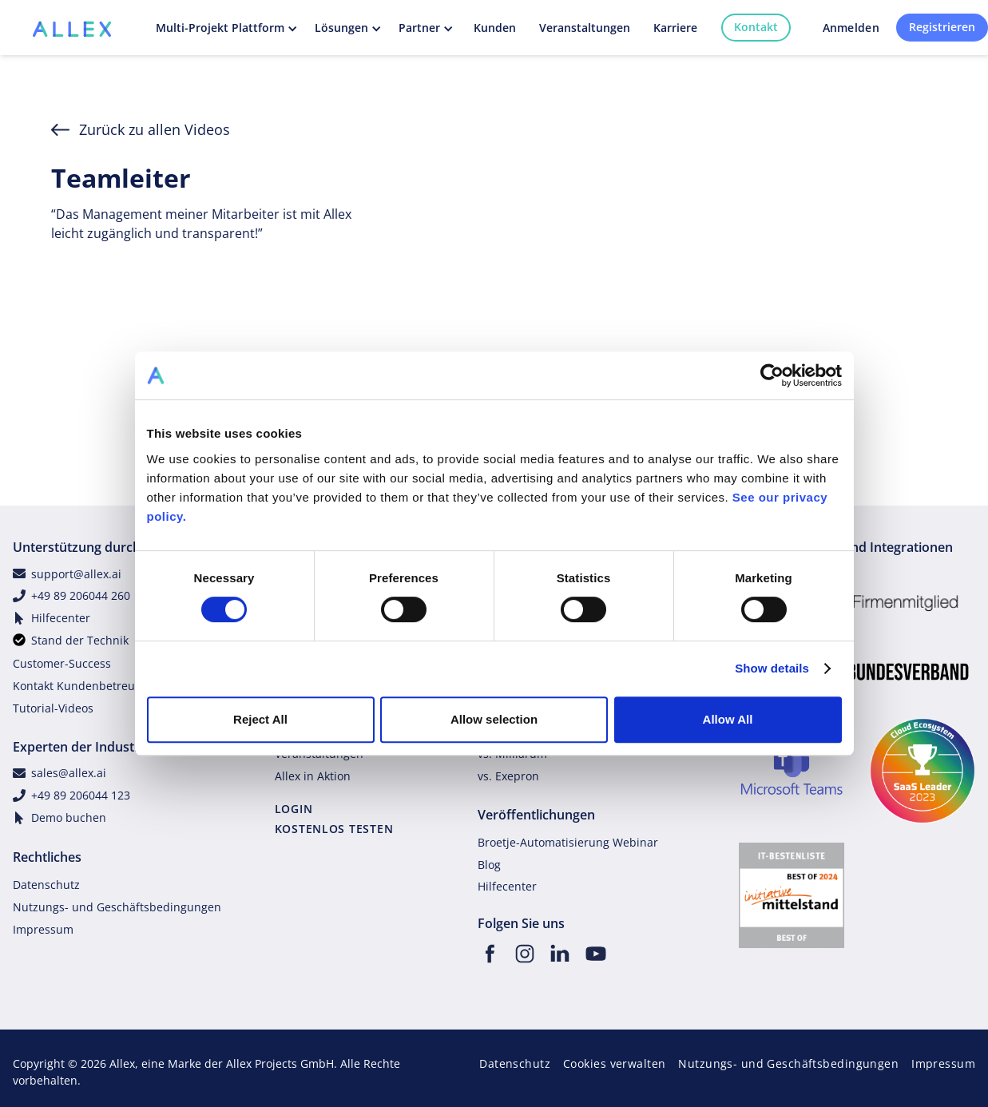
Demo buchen (68, 817)
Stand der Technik (80, 640)
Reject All (260, 719)
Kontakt (756, 26)
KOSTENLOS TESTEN (334, 828)
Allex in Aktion (313, 776)
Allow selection (494, 719)
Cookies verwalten (614, 1063)
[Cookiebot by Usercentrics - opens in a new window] (772, 375)
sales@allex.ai (68, 772)
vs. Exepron (508, 776)
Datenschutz (46, 884)
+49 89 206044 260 (80, 595)
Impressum (43, 929)
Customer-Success (62, 663)
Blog (489, 864)
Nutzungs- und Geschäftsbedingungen (117, 907)
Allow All (728, 719)
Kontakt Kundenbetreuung (84, 685)
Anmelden (851, 27)
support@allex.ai (76, 573)
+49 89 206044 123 (80, 795)
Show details (772, 668)
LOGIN (294, 808)
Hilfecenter (60, 617)
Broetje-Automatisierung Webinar (568, 842)
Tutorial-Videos (53, 708)
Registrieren (942, 26)
